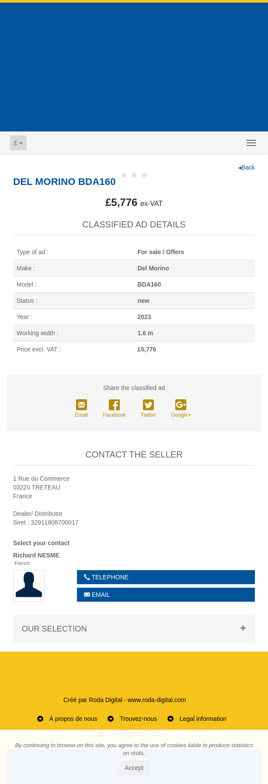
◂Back (246, 167)
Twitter (148, 409)
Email (81, 409)
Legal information (203, 718)
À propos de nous (73, 718)
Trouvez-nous (138, 718)
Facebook (114, 409)
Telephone (106, 577)
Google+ (181, 409)
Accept (134, 767)
